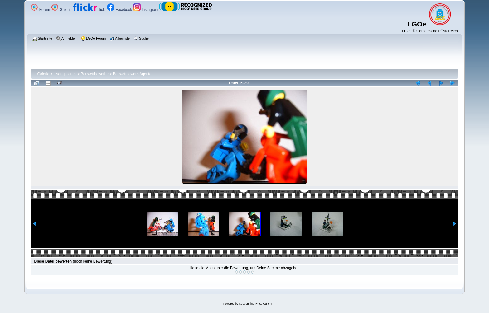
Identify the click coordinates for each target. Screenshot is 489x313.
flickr (90, 9)
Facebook (120, 9)
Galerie (62, 9)
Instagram (146, 9)
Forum (41, 9)
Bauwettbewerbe (95, 74)
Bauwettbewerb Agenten (133, 74)
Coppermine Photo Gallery (255, 303)
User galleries (65, 74)
